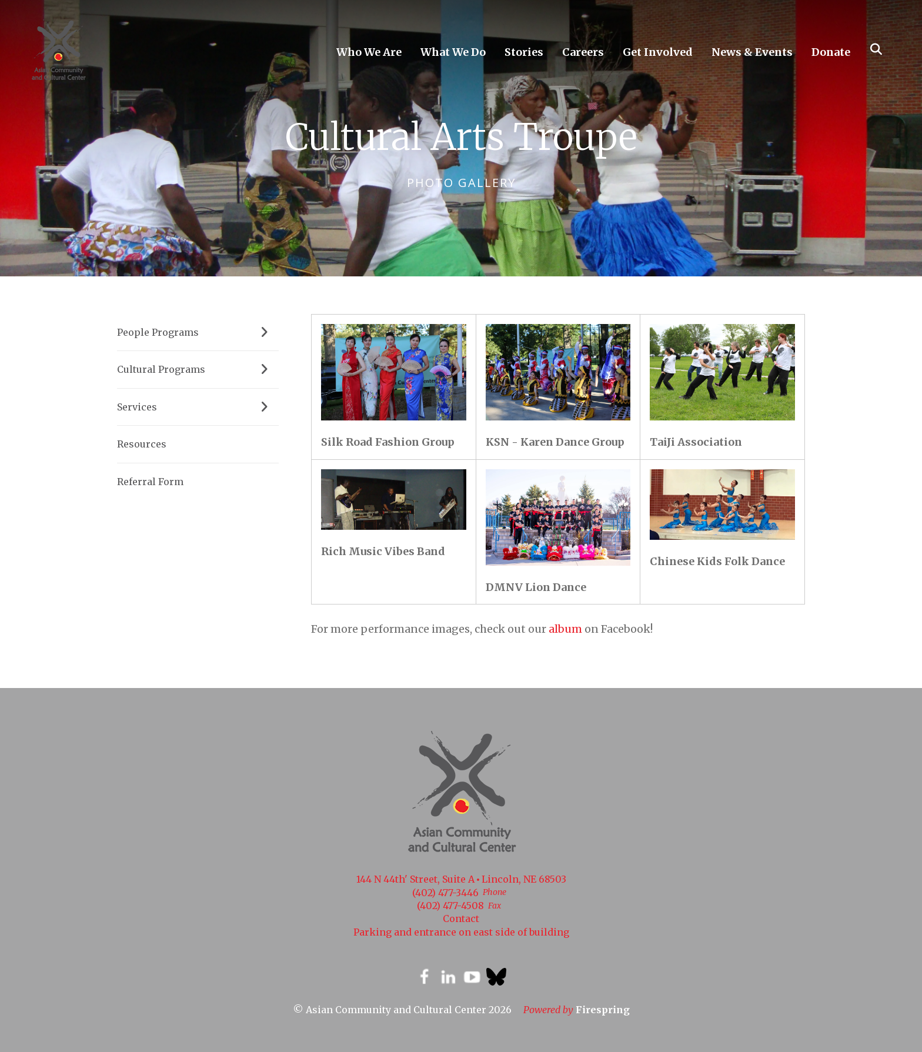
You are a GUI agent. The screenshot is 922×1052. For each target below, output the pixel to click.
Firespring (603, 1010)
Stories (524, 52)
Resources (141, 444)
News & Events (752, 52)
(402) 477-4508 (450, 905)
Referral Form (150, 481)
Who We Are (369, 52)
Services (198, 407)
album (565, 629)
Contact (461, 918)
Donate (830, 52)
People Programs (198, 332)
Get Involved (658, 52)
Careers (583, 52)
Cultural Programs (198, 369)
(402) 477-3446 (445, 893)
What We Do (453, 52)
